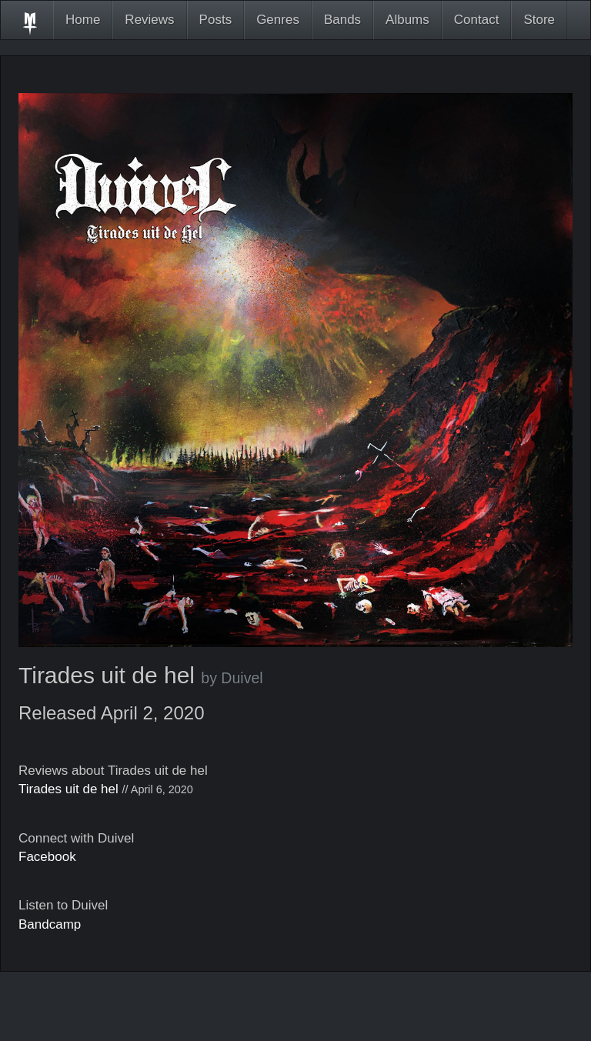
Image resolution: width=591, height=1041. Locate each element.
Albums (407, 19)
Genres (277, 19)
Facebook (47, 856)
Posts (215, 19)
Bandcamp (49, 924)
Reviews (149, 19)
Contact (476, 19)
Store (539, 19)
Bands (342, 19)
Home (82, 19)
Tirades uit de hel (68, 789)
